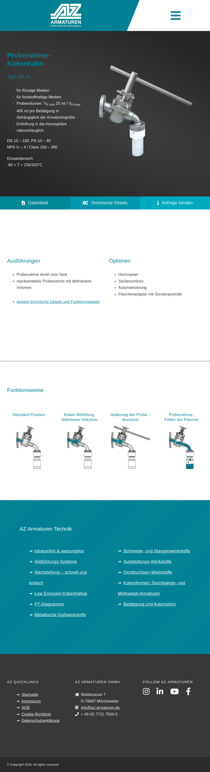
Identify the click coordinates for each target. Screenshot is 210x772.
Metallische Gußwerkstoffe (60, 614)
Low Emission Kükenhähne (61, 593)
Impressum (31, 701)
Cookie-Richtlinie (36, 714)
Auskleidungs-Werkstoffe (147, 561)
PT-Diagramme (49, 604)
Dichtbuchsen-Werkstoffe (147, 572)
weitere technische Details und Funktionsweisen (58, 302)
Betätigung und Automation (149, 604)
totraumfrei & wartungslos (59, 551)
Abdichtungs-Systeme (56, 561)
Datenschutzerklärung (40, 721)
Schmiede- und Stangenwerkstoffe (156, 551)
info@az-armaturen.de (100, 708)
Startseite (30, 695)
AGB (26, 708)
